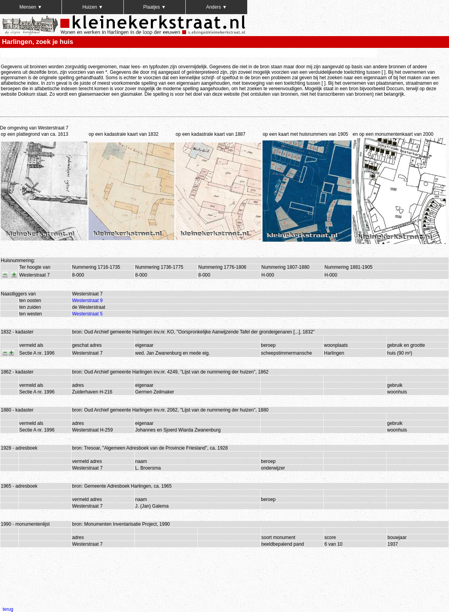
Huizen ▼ (92, 7)
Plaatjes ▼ (154, 7)
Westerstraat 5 (87, 314)
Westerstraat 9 (87, 300)
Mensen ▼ (31, 7)
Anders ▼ (216, 7)
